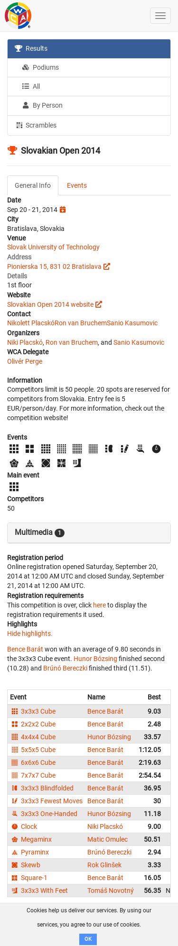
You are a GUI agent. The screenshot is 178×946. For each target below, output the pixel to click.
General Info (33, 185)
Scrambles (35, 124)
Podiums (40, 67)
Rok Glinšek (104, 865)
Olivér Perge (24, 361)
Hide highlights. (30, 633)
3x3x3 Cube (33, 711)
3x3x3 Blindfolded (42, 788)
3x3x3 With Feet (39, 890)
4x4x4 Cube (33, 737)
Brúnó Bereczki (65, 668)
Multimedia (40, 532)
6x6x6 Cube (33, 762)
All (31, 86)
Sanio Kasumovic (132, 323)
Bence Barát (25, 649)
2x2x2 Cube (33, 724)
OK (88, 939)
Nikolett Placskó (31, 323)
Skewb (25, 865)
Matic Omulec (107, 839)
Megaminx (31, 839)
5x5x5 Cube (33, 749)
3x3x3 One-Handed (43, 813)
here (99, 605)
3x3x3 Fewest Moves (46, 801)
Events (77, 185)
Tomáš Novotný (110, 890)
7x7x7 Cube (33, 775)
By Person (42, 105)
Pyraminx (29, 852)
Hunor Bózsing (95, 658)
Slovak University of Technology (53, 247)
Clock (23, 826)
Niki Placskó (25, 342)
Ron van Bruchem (81, 323)
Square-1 (28, 878)
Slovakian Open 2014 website (50, 304)
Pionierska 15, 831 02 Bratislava (54, 266)
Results (31, 48)
